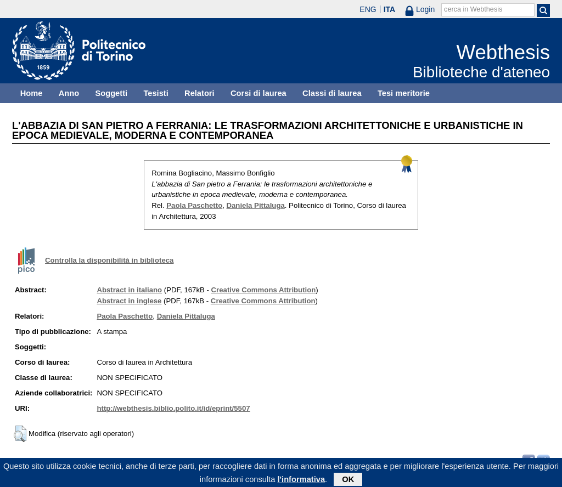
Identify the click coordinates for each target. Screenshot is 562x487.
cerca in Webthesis (473, 9)
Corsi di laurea (258, 93)
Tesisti (155, 93)
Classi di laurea (332, 93)
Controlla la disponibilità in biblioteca (109, 260)
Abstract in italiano (129, 290)
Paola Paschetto (194, 205)
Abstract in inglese (129, 301)
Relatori (199, 93)
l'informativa (301, 481)
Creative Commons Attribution (263, 290)
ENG (367, 9)
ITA (390, 9)
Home (31, 93)
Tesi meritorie (404, 93)
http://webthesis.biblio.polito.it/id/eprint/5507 (173, 408)
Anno (69, 93)
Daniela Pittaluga (256, 205)
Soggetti (111, 93)
